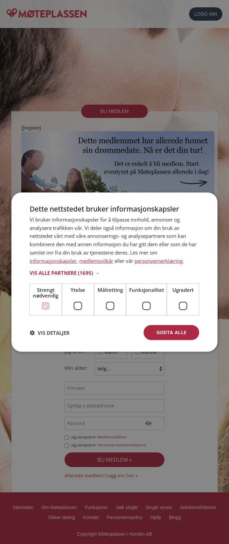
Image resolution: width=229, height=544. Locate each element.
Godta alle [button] (171, 332)
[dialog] (114, 272)
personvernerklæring (158, 260)
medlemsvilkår (96, 260)
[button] (114, 273)
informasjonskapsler (53, 260)
